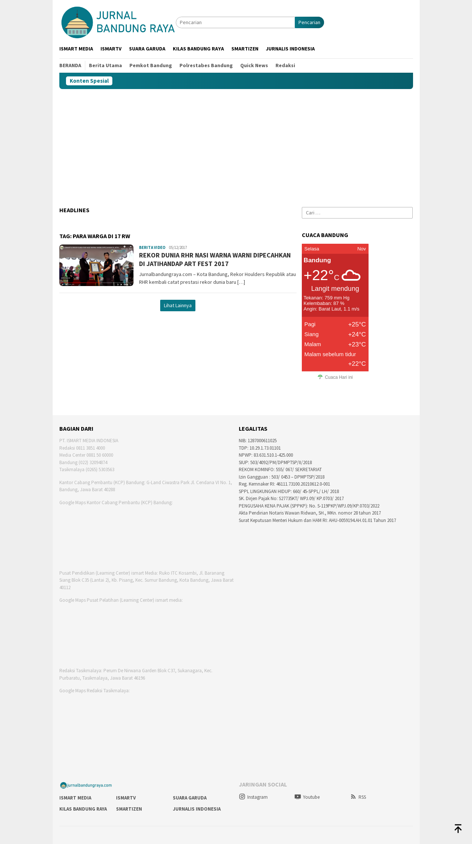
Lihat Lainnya (178, 305)
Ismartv (126, 798)
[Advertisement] (236, 145)
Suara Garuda (190, 798)
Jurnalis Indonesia (197, 809)
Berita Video (152, 247)
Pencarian (309, 22)
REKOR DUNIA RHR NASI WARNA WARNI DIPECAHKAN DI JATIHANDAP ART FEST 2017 (215, 259)
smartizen (129, 809)
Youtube (307, 797)
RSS (358, 797)
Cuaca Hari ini (339, 377)
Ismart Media (75, 798)
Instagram (253, 797)
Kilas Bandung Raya (83, 809)
